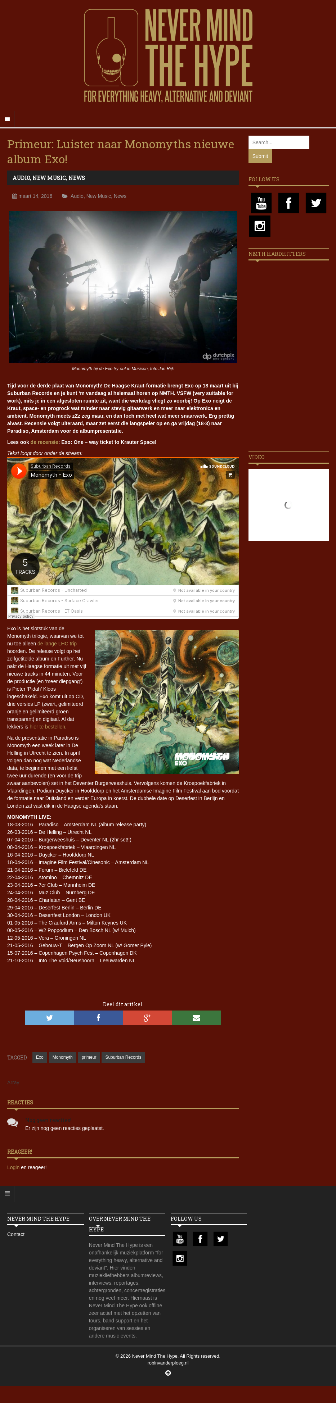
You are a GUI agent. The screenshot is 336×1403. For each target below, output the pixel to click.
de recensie (44, 442)
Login (14, 1167)
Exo (40, 1057)
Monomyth (63, 1057)
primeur (89, 1057)
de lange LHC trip (57, 643)
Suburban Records (123, 1057)
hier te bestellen (47, 727)
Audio (21, 177)
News (76, 177)
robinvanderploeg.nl (167, 1363)
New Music (49, 177)
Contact (15, 1234)
